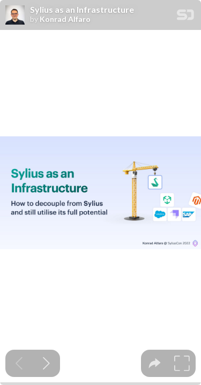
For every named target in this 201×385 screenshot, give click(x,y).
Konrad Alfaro (65, 19)
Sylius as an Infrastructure (82, 9)
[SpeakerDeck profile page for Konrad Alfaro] (15, 15)
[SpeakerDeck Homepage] (185, 17)
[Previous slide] (19, 363)
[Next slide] (46, 363)
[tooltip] (155, 363)
